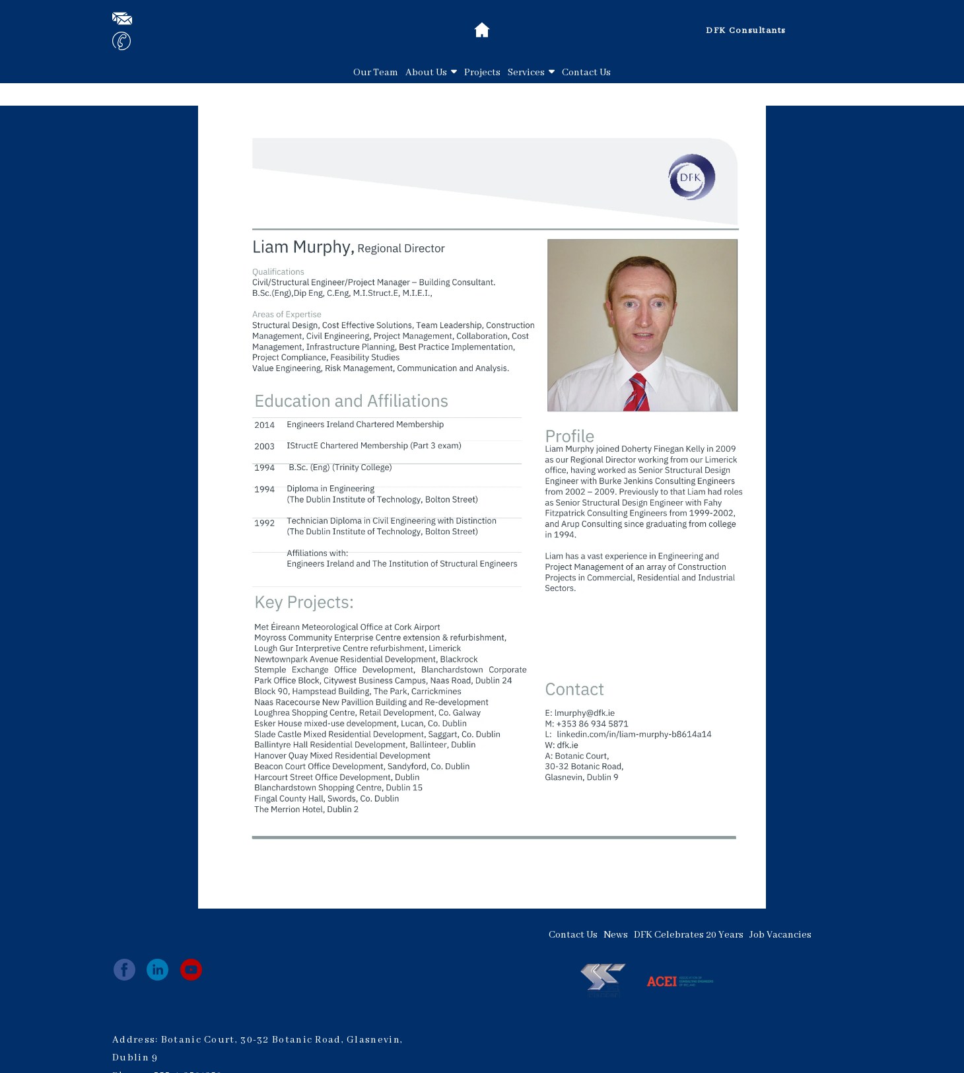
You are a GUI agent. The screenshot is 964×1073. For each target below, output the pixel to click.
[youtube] (191, 970)
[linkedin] (157, 970)
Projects (482, 73)
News (615, 935)
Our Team (375, 73)
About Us (431, 73)
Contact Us (586, 73)
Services (531, 73)
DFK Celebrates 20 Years (688, 935)
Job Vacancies (780, 935)
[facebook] (124, 970)
